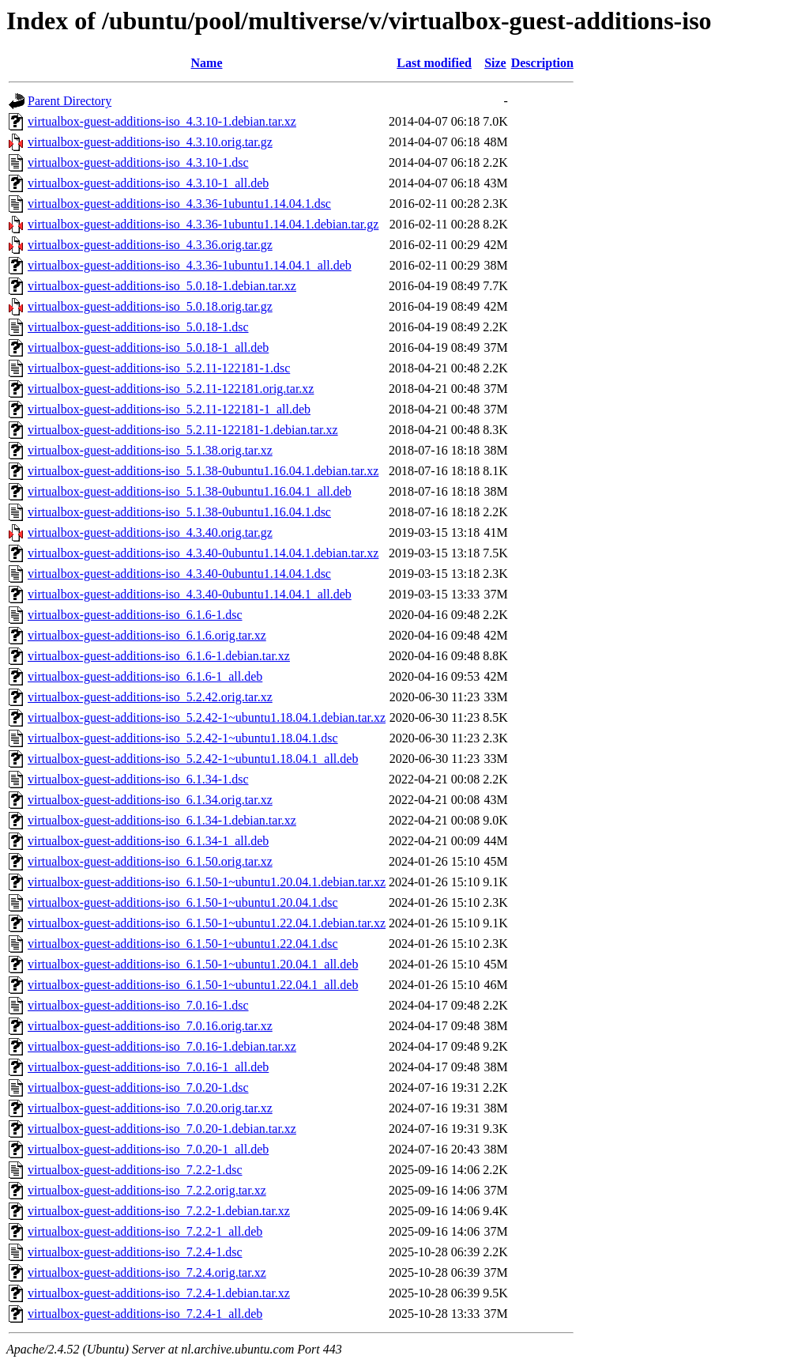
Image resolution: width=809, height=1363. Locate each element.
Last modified (434, 63)
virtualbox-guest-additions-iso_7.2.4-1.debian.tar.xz (159, 1293)
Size (495, 63)
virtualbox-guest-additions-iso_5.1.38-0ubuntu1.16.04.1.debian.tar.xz (203, 471)
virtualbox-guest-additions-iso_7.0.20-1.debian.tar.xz (162, 1128)
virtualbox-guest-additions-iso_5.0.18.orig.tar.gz (150, 306)
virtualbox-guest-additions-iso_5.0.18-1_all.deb (148, 347)
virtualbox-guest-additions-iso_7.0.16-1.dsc (138, 1005)
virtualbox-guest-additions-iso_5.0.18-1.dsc (138, 327)
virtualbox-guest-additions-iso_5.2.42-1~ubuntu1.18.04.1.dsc (183, 738)
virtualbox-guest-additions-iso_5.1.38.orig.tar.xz (150, 450)
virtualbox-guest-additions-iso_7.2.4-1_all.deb (145, 1313)
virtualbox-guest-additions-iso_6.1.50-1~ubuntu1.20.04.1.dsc (183, 902)
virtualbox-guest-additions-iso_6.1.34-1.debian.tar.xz (162, 820)
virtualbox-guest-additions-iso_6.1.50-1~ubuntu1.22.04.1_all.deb (193, 984)
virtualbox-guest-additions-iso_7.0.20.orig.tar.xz (150, 1108)
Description (542, 63)
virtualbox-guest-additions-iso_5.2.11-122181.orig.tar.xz (171, 388)
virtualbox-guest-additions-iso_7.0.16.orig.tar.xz (150, 1026)
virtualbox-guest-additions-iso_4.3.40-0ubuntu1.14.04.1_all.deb (190, 594)
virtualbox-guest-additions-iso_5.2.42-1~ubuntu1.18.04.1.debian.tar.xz (207, 717)
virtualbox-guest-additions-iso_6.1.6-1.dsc (135, 614)
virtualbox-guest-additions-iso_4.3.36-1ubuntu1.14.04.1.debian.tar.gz (203, 224)
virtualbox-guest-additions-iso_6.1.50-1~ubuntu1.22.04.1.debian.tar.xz (207, 923)
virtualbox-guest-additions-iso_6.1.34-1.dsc (138, 779)
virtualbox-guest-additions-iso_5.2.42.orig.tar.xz (150, 697)
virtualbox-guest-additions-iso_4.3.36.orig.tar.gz (150, 244)
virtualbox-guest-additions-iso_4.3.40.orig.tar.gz (150, 532)
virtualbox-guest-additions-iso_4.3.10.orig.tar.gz (150, 142)
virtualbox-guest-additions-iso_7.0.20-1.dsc (138, 1087)
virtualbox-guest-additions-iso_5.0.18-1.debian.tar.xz (162, 286)
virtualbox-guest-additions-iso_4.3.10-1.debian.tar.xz (162, 121)
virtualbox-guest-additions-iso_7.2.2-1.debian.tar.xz (159, 1211)
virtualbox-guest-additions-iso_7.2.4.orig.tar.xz (147, 1272)
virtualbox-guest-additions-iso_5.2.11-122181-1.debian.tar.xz (183, 429)
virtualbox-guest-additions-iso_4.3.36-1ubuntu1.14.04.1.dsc (179, 203)
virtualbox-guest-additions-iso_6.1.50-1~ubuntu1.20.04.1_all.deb (193, 964)
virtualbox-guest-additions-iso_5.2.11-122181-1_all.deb (169, 409)
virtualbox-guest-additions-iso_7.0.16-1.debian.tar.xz (162, 1046)
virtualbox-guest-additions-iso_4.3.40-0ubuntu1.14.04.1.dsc (179, 573)
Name (207, 63)
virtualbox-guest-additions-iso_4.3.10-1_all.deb (148, 183)
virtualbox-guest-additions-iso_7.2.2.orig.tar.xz (147, 1190)
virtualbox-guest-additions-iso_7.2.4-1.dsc (135, 1252)
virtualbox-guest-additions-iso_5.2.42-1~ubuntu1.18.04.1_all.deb (193, 758)
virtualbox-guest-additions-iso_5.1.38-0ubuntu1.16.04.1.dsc (179, 512)
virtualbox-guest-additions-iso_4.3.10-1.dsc (138, 162)
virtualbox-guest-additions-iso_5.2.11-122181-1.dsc (159, 368)
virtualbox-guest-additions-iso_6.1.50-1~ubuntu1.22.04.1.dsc (183, 943)
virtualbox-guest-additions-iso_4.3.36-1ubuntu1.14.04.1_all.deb (190, 265)
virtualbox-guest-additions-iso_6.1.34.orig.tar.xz (150, 799)
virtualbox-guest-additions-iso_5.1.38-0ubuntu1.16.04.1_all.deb (190, 491)
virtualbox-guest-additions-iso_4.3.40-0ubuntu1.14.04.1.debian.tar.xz (203, 553)
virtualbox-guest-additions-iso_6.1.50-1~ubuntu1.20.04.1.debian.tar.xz (207, 882)
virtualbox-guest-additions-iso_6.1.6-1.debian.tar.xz (159, 656)
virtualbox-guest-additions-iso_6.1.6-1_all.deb (145, 676)
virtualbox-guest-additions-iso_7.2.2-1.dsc (135, 1169)
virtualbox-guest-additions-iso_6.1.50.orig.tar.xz (150, 861)
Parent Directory (69, 101)
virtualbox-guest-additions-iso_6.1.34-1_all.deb (148, 841)
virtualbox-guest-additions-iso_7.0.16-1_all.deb (148, 1067)
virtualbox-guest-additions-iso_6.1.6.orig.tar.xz (147, 635)
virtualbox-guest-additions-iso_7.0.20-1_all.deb (148, 1149)
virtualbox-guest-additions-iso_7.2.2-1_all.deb (145, 1231)
